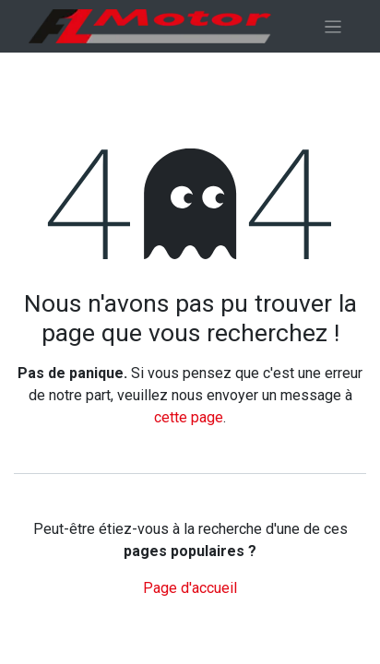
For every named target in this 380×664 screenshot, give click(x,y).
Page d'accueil (190, 588)
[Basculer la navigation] (333, 26)
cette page (188, 417)
